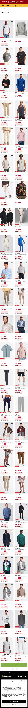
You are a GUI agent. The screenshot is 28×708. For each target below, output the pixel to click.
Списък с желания (19, 6)
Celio (1, 65)
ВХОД (22, 6)
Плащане (25, 5)
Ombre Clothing (3, 39)
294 (17, 668)
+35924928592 (5, 672)
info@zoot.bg (12, 672)
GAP (16, 39)
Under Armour (17, 65)
